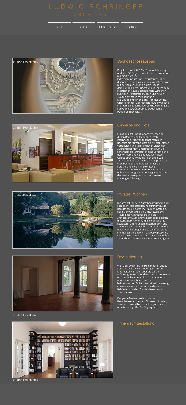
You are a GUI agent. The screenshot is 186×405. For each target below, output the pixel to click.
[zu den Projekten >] (25, 62)
